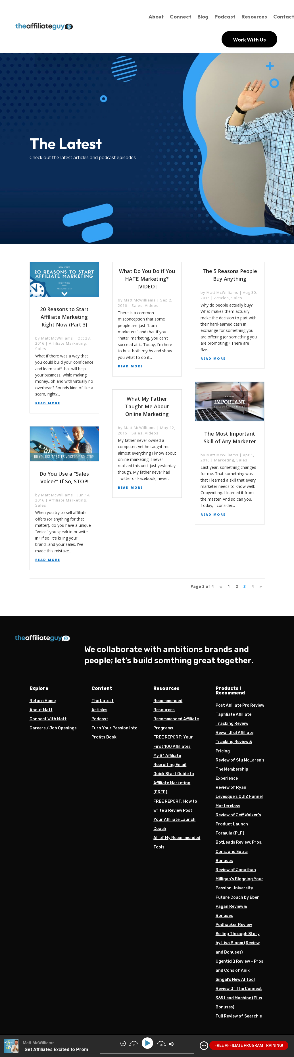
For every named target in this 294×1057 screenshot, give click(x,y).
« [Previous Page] (220, 586)
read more (47, 402)
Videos (152, 305)
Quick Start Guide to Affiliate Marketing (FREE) (173, 782)
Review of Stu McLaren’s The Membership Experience (240, 769)
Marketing (224, 460)
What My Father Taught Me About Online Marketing (147, 406)
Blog (202, 16)
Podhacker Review (234, 924)
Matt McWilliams (57, 338)
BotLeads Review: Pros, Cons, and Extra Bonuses (239, 851)
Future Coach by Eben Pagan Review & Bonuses (238, 906)
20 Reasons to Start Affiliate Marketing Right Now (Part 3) (64, 317)
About (156, 16)
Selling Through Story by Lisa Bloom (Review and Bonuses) (238, 942)
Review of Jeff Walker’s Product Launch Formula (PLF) (238, 824)
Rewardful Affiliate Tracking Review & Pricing (234, 741)
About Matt (41, 710)
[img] (204, 1045)
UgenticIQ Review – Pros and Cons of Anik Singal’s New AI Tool (239, 970)
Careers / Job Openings (53, 728)
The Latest (102, 700)
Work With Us (249, 39)
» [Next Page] (260, 586)
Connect (180, 16)
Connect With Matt (48, 719)
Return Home (43, 700)
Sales (40, 348)
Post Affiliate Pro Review (240, 705)
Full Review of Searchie (239, 1016)
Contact (283, 16)
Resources (254, 16)
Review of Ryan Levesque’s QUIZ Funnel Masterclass (239, 796)
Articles (221, 297)
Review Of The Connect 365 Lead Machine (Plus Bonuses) (239, 997)
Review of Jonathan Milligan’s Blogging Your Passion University (239, 878)
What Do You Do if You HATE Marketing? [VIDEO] (147, 279)
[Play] (148, 1043)
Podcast (224, 16)
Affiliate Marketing (67, 343)
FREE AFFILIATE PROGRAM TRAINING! (248, 1045)
